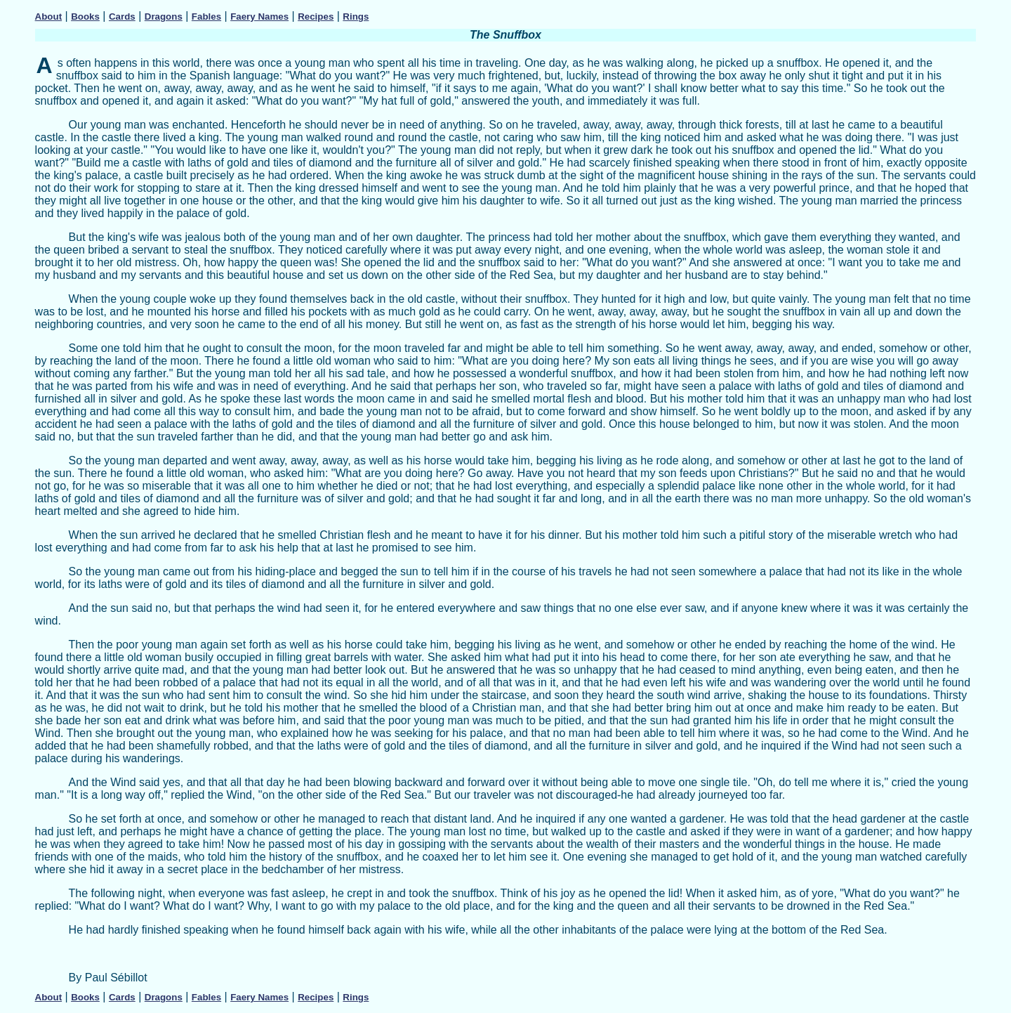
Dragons (164, 16)
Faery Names (259, 16)
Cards (122, 16)
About (48, 16)
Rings (356, 16)
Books (85, 16)
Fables (206, 16)
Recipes (315, 16)
